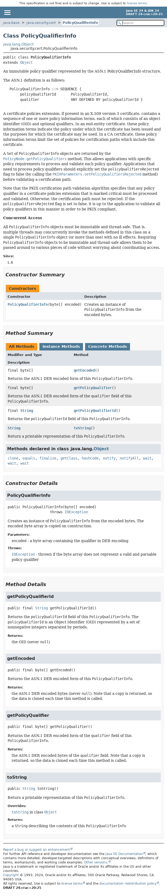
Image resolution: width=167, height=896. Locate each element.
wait (147, 458)
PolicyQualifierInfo (80, 23)
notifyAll (129, 458)
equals (28, 458)
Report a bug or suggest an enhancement (36, 850)
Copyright (11, 875)
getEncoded (84, 370)
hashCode (90, 458)
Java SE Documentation (124, 854)
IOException (76, 512)
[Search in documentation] (140, 23)
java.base (11, 23)
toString (82, 428)
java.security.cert (41, 23)
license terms (137, 3)
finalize (47, 458)
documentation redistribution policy (127, 883)
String (26, 410)
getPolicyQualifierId (95, 410)
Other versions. (96, 862)
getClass (69, 458)
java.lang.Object (18, 44)
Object (26, 62)
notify (109, 458)
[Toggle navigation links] (7, 12)
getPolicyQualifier (93, 388)
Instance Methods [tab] (61, 346)
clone (13, 458)
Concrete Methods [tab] (107, 346)
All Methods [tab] (21, 346)
